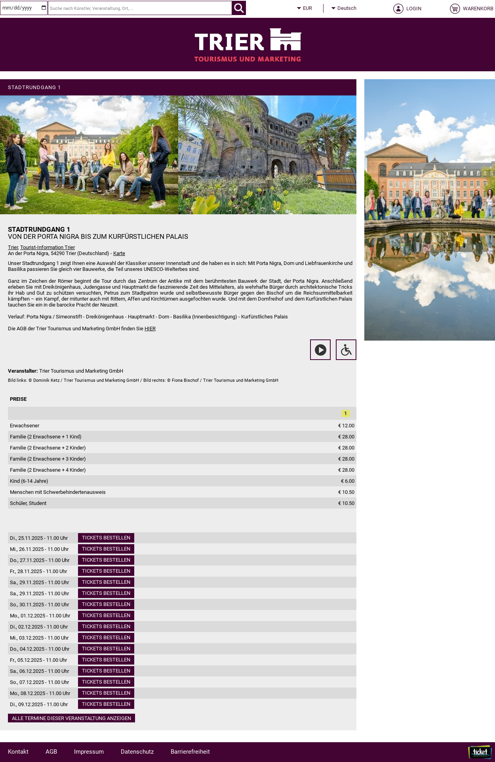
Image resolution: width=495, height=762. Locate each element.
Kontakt (18, 752)
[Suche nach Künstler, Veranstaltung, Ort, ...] (140, 8)
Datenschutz (137, 752)
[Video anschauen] (320, 349)
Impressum (89, 752)
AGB (51, 752)
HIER (150, 328)
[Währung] (315, 8)
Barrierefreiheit (190, 752)
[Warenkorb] (470, 11)
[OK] (239, 8)
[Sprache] (349, 8)
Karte (119, 253)
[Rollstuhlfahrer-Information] (346, 349)
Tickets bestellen (106, 538)
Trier (13, 247)
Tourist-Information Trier (47, 247)
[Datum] (24, 8)
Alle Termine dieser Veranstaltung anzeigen (71, 718)
